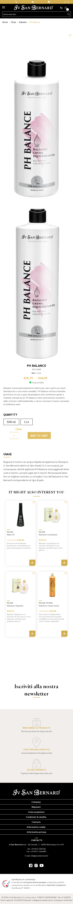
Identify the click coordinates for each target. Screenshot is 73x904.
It (65, 2)
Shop (13, 22)
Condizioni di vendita (36, 817)
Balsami (22, 22)
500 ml (11, 422)
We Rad (69, 900)
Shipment (36, 807)
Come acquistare (36, 812)
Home (5, 22)
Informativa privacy (36, 832)
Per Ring (49, 603)
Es (68, 2)
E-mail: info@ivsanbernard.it (36, 855)
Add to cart (39, 435)
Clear (18, 429)
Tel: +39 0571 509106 (36, 849)
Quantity (10, 414)
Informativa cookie (36, 827)
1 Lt (26, 422)
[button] (70, 35)
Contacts (36, 822)
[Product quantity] (14, 435)
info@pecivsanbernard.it (42, 900)
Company (36, 802)
